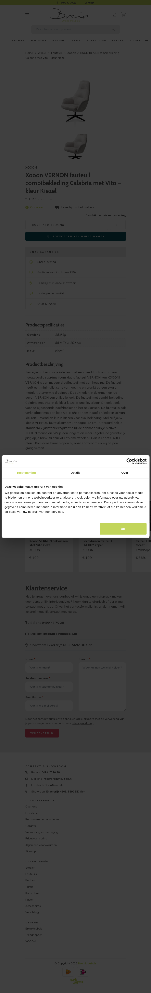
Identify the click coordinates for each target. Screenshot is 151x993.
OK (123, 529)
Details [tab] (76, 472)
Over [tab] (124, 472)
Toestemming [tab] (26, 472)
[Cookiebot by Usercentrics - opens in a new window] (129, 461)
